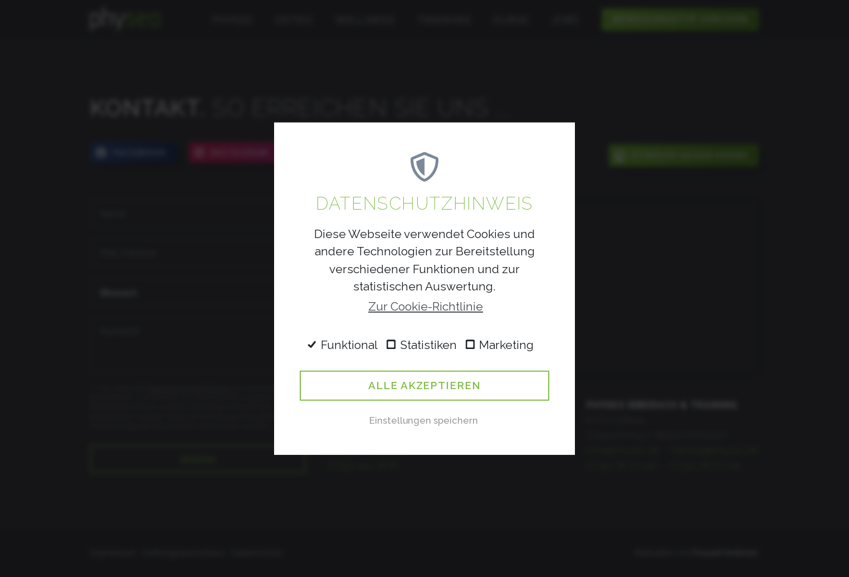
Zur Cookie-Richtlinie (425, 306)
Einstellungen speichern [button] (423, 420)
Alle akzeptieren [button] (424, 385)
